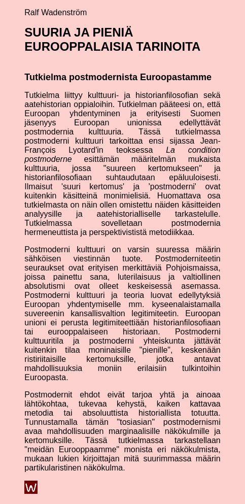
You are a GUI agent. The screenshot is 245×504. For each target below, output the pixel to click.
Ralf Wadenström (55, 12)
